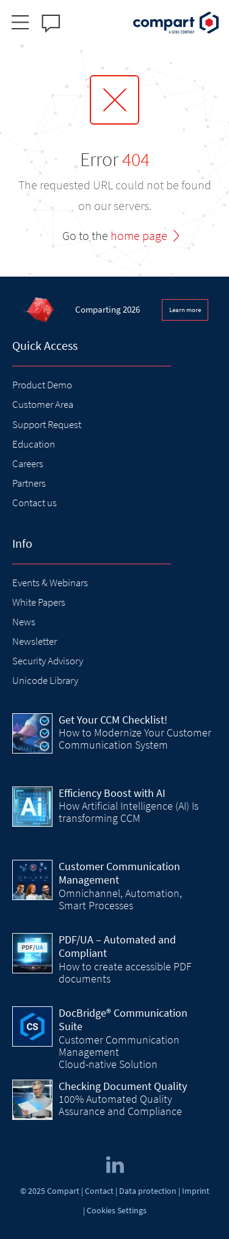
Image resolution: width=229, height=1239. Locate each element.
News (23, 621)
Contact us (34, 502)
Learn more (185, 309)
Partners (29, 483)
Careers (27, 463)
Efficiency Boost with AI (112, 793)
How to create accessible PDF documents (125, 972)
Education (33, 444)
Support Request (46, 424)
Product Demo (42, 384)
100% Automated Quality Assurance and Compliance (120, 1105)
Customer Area (42, 404)
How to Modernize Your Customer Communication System (135, 738)
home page (139, 235)
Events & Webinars (50, 582)
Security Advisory (47, 660)
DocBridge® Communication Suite (123, 1020)
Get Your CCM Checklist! (113, 720)
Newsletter (34, 641)
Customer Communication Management (119, 873)
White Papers (38, 602)
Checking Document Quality (123, 1086)
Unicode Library (45, 680)
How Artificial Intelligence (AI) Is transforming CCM (128, 812)
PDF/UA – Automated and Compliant (117, 946)
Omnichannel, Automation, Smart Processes (120, 899)
